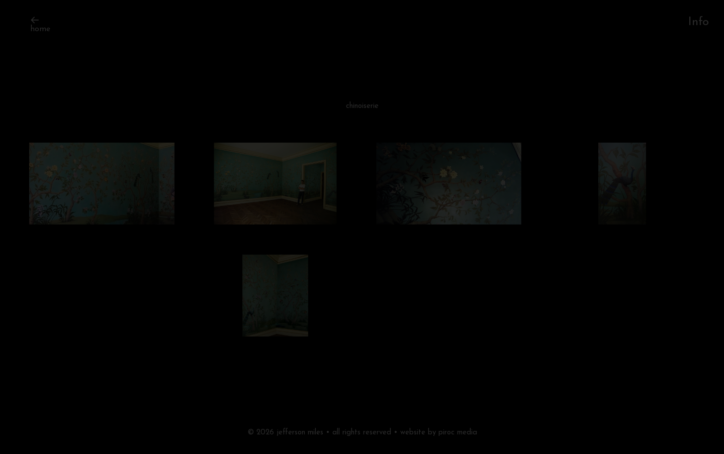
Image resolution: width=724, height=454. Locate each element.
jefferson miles (300, 432)
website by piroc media (438, 432)
